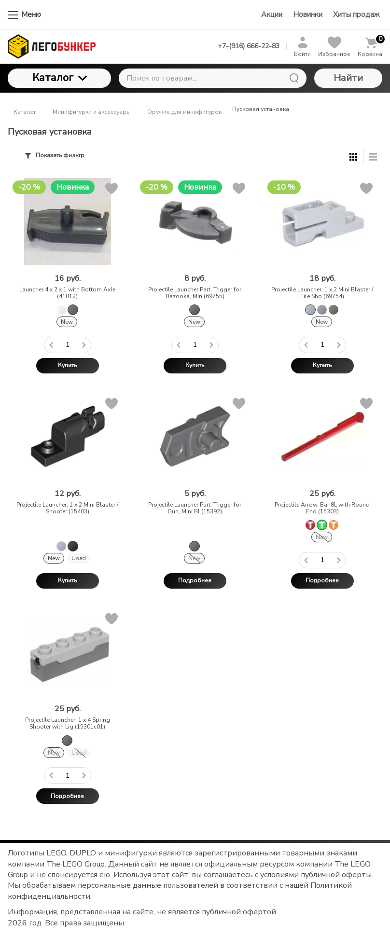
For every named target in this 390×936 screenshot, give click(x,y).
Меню (24, 14)
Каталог (59, 77)
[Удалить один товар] (51, 345)
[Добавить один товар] (84, 345)
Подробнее (194, 580)
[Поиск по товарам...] (212, 78)
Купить (67, 365)
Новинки (307, 14)
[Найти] (294, 78)
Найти (348, 77)
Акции (271, 14)
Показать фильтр (54, 155)
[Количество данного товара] (68, 344)
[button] (110, 190)
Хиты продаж (356, 14)
